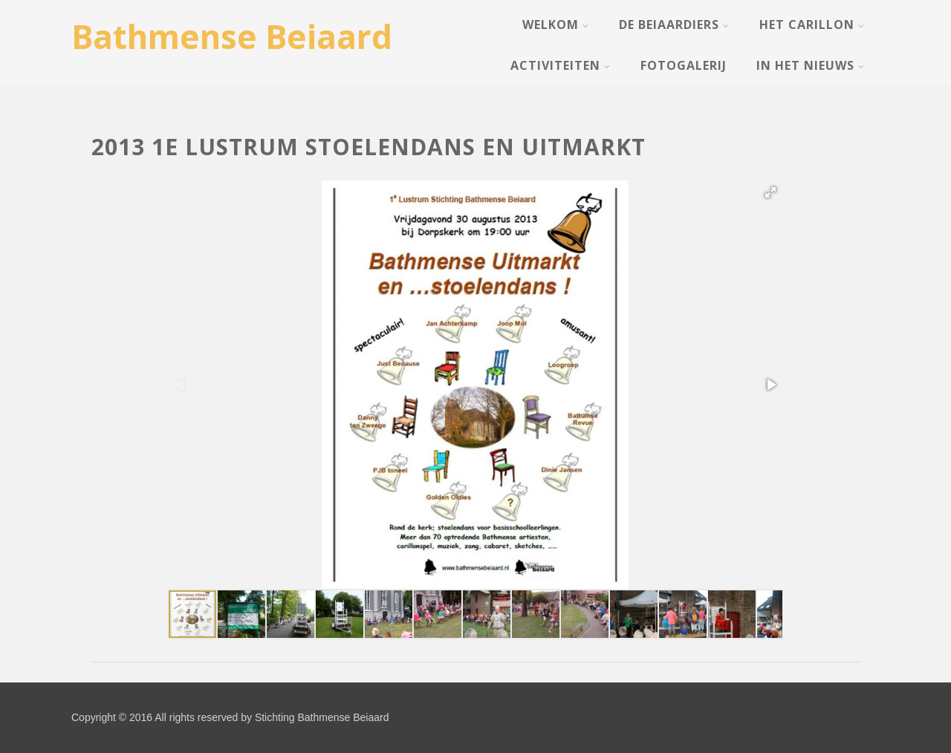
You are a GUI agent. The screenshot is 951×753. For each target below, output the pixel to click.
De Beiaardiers (674, 24)
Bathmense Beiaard (231, 36)
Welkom (555, 24)
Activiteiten (560, 65)
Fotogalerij (683, 65)
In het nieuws (810, 65)
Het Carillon (812, 24)
